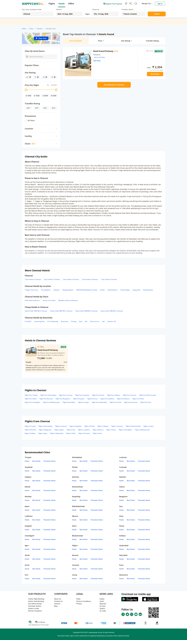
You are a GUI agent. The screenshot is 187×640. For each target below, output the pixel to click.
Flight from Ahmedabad (48, 395)
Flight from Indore (31, 399)
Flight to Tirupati (30, 426)
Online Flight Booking (36, 599)
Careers (57, 604)
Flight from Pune (145, 402)
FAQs (78, 599)
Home (24, 29)
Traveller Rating (32, 103)
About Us (57, 599)
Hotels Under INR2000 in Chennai (86, 311)
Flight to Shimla (89, 426)
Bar (86, 321)
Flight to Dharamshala (133, 426)
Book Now (155, 74)
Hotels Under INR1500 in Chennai (61, 311)
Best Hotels (36, 461)
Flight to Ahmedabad (45, 426)
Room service (94, 321)
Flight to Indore (148, 426)
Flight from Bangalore (63, 399)
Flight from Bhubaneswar (51, 402)
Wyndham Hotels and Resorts (68, 300)
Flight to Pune (97, 433)
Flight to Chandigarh (125, 430)
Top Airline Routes (35, 604)
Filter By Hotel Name (34, 51)
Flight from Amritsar (129, 395)
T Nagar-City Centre (31, 290)
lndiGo (102, 599)
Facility (28, 136)
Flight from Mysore (123, 399)
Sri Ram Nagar (125, 290)
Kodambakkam (148, 290)
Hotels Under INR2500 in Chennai (112, 311)
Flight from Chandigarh (32, 402)
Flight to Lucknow (61, 426)
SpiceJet (103, 604)
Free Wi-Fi (28, 321)
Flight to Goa (71, 430)
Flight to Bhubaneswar (142, 430)
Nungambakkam (67, 290)
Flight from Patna (138, 399)
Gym (80, 321)
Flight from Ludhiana (107, 399)
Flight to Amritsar (117, 426)
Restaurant (64, 321)
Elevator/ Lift (112, 321)
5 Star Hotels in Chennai (33, 279)
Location (29, 128)
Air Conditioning (52, 321)
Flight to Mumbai (30, 430)
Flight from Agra (83, 402)
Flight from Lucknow (65, 395)
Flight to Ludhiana (84, 430)
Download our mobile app (136, 594)
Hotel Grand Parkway (103, 51)
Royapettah (136, 290)
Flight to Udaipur (103, 426)
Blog (55, 606)
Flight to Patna (111, 430)
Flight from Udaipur (113, 395)
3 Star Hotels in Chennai (71, 279)
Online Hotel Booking (36, 601)
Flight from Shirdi (115, 402)
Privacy (79, 604)
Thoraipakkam (46, 290)
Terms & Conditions (83, 601)
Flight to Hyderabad (56, 433)
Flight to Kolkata (30, 433)
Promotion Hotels (49, 461)
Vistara (102, 608)
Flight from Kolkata (69, 402)
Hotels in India (33, 608)
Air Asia (102, 606)
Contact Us (58, 601)
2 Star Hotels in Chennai (90, 279)
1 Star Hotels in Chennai (109, 279)
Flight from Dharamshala (147, 395)
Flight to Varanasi (84, 433)
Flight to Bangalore (45, 430)
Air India (103, 611)
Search (156, 14)
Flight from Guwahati (82, 395)
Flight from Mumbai (46, 399)
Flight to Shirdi (70, 433)
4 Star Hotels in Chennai (52, 279)
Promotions (30, 116)
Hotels (27, 461)
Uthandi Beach (112, 290)
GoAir (102, 601)
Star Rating (30, 72)
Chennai (39, 29)
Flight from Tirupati (31, 395)
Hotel (31, 29)
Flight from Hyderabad (99, 402)
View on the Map (99, 57)
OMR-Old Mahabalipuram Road (86, 290)
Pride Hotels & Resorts (32, 300)
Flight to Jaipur (59, 430)
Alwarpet (57, 290)
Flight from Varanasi (131, 402)
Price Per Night (32, 85)
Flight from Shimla (98, 395)
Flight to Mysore (98, 430)
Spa (103, 321)
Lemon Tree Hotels (49, 300)
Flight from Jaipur (78, 399)
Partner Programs (35, 611)
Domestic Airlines (34, 606)
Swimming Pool (39, 321)
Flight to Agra (42, 433)
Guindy (102, 290)
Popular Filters (32, 65)
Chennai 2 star (51, 29)
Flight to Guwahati (76, 426)
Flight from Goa (92, 399)
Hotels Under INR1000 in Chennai (36, 311)
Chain (30, 143)
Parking (73, 321)
